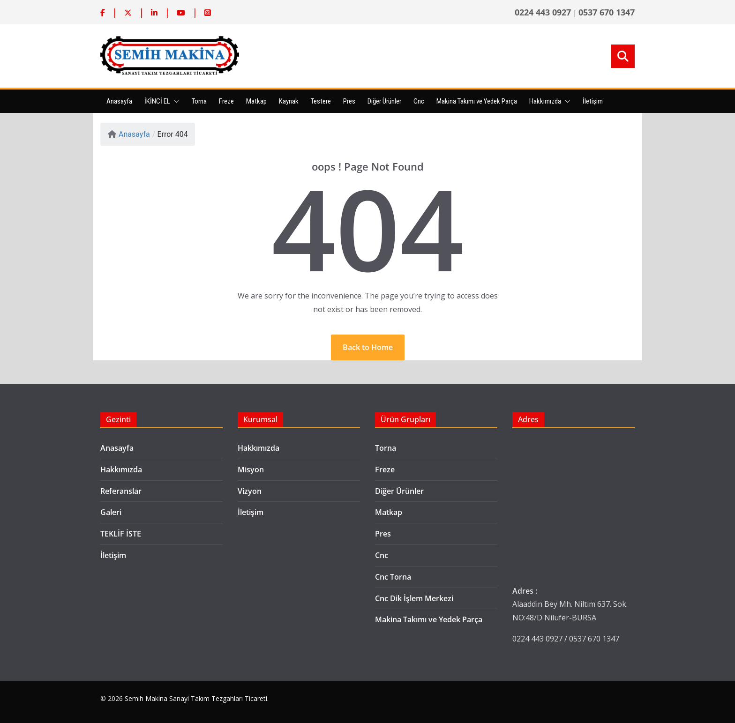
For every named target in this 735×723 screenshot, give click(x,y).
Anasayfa (119, 101)
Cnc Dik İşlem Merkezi (414, 598)
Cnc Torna (393, 577)
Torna (199, 101)
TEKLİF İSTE (120, 534)
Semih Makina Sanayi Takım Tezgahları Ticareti (196, 698)
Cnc (418, 101)
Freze (226, 101)
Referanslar (121, 491)
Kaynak (289, 101)
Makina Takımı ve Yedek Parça (476, 101)
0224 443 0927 (543, 12)
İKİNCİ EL (157, 101)
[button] (175, 101)
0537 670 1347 (606, 12)
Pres (349, 101)
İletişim (593, 101)
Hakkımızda (545, 101)
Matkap (256, 101)
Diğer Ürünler (384, 101)
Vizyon (250, 491)
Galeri (110, 512)
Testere (321, 101)
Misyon (251, 469)
